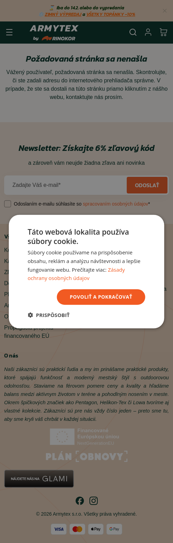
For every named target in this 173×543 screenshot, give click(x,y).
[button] (49, 315)
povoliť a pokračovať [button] (101, 296)
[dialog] (86, 271)
